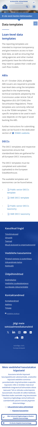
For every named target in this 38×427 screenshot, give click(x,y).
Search (27, 6)
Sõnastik (8, 237)
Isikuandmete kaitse (13, 262)
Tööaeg (8, 308)
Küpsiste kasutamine (20, 411)
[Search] (17, 6)
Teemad (8, 241)
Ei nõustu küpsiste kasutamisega (20, 423)
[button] (33, 2)
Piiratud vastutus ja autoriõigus (18, 258)
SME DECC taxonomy (20, 214)
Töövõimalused (11, 234)
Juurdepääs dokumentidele (16, 287)
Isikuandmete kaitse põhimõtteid (20, 407)
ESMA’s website (22, 133)
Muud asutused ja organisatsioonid (20, 245)
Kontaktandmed (12, 301)
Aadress (8, 304)
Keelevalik (9, 266)
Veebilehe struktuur (13, 313)
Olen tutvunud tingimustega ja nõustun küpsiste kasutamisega (20, 417)
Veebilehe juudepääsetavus (16, 283)
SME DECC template (19, 197)
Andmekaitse (10, 280)
